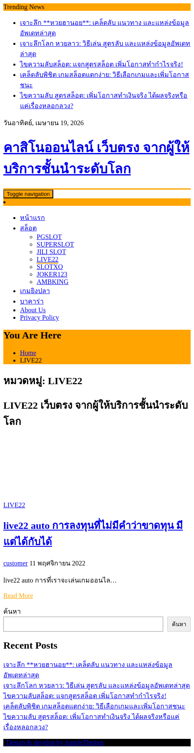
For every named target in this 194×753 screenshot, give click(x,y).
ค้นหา (12, 611)
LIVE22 (47, 259)
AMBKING (52, 281)
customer (15, 563)
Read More (18, 595)
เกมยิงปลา (35, 290)
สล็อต (28, 228)
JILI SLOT (51, 251)
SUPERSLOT (55, 244)
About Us (33, 310)
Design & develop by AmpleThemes (55, 742)
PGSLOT (49, 236)
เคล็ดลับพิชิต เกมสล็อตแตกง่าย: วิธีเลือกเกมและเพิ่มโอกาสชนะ (94, 706)
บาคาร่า (32, 301)
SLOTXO (50, 266)
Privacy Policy (39, 317)
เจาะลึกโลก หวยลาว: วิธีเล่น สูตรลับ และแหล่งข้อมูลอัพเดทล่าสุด (96, 685)
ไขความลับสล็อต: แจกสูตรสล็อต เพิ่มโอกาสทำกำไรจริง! (101, 64)
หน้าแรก (32, 217)
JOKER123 (52, 274)
